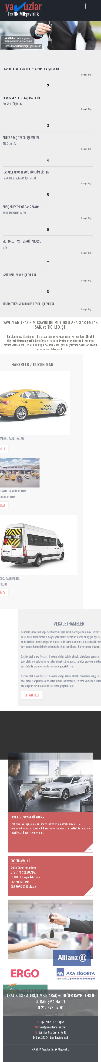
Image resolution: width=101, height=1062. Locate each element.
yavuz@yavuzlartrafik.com (52, 1032)
